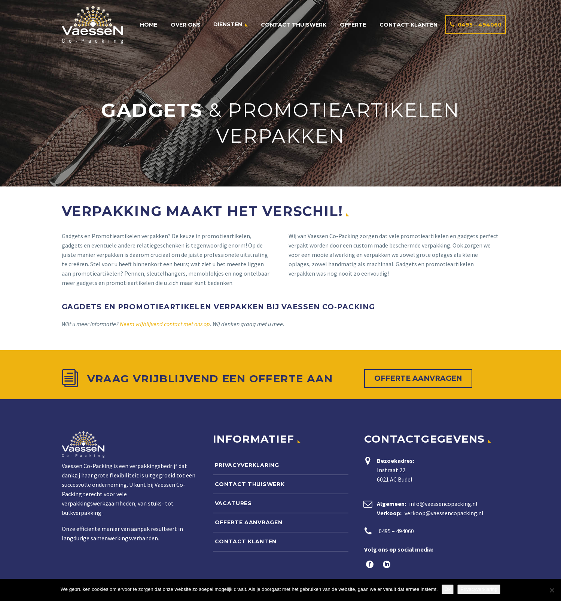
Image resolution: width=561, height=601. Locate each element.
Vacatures (233, 503)
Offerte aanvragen (418, 378)
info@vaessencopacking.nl (443, 503)
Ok (448, 589)
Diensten (227, 24)
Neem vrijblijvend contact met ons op (165, 324)
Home (148, 24)
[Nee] (551, 590)
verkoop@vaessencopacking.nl (444, 513)
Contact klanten (408, 24)
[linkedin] (385, 564)
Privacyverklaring (247, 465)
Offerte (353, 24)
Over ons (186, 24)
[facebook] (369, 564)
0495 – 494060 (479, 24)
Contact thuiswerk (293, 24)
